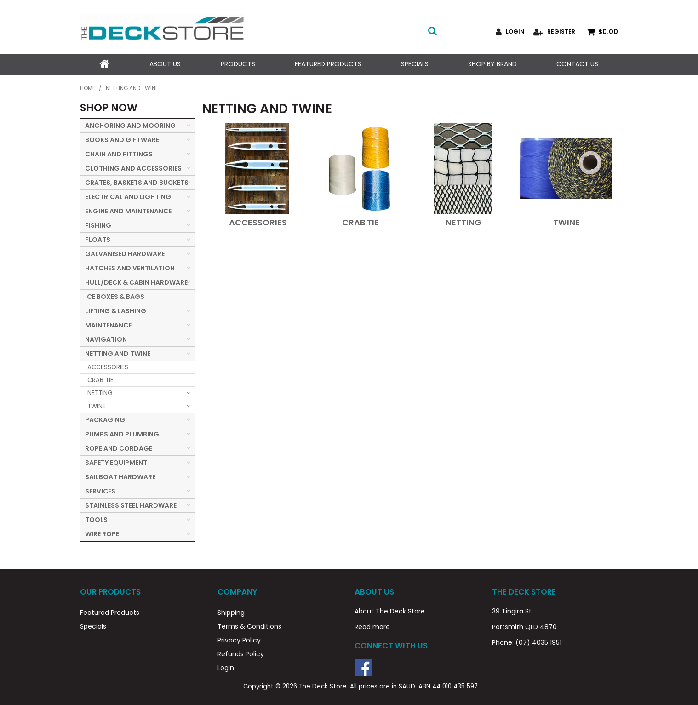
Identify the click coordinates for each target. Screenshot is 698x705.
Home (104, 64)
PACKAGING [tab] (105, 419)
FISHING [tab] (98, 224)
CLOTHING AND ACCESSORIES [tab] (133, 167)
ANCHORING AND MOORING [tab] (130, 124)
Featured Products (327, 64)
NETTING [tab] (100, 392)
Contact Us (577, 64)
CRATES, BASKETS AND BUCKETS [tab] (137, 181)
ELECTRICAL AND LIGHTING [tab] (128, 196)
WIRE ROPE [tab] (102, 533)
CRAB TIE (360, 221)
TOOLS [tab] (96, 518)
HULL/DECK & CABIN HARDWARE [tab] (136, 281)
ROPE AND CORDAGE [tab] (118, 447)
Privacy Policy (239, 639)
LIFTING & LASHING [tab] (115, 310)
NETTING (463, 221)
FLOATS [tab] (97, 238)
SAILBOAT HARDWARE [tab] (120, 476)
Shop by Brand (492, 64)
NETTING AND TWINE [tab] (117, 352)
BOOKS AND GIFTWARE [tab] (122, 138)
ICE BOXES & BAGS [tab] (114, 295)
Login (515, 31)
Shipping (231, 611)
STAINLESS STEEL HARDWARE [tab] (131, 504)
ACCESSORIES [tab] (107, 366)
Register (561, 31)
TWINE (566, 221)
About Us (165, 64)
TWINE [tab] (96, 405)
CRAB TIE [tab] (100, 379)
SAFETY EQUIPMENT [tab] (116, 461)
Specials (415, 64)
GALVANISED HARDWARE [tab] (125, 253)
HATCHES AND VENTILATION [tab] (130, 267)
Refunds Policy (240, 653)
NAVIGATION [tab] (106, 338)
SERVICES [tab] (100, 490)
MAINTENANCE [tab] (108, 324)
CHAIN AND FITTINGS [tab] (119, 153)
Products (237, 64)
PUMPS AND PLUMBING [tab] (122, 433)
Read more (372, 625)
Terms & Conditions (249, 625)
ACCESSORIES (258, 221)
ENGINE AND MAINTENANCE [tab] (128, 210)
